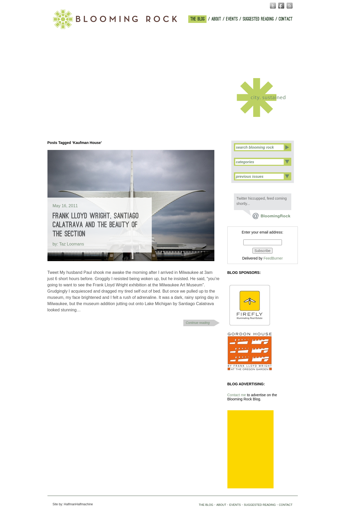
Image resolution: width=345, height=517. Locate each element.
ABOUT (216, 19)
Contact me (236, 395)
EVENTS (232, 19)
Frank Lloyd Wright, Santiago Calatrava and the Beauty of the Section (96, 225)
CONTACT (286, 19)
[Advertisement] (250, 449)
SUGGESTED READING (258, 19)
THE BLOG (197, 19)
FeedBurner (273, 258)
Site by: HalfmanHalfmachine (73, 504)
